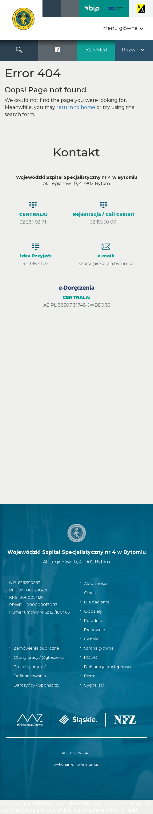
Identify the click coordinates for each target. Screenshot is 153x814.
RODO (91, 657)
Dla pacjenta (97, 601)
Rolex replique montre (105, 803)
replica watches (74, 810)
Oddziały (93, 611)
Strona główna (99, 648)
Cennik (91, 638)
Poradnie (93, 620)
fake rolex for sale (115, 810)
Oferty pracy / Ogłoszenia (39, 657)
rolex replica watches (26, 803)
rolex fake (64, 803)
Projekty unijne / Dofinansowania (30, 671)
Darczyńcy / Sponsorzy (36, 685)
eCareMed (95, 50)
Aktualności (95, 583)
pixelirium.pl (88, 764)
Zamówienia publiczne (36, 648)
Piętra (89, 675)
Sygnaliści (94, 685)
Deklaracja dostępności (107, 666)
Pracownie (94, 629)
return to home (75, 107)
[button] (123, 28)
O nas (89, 592)
